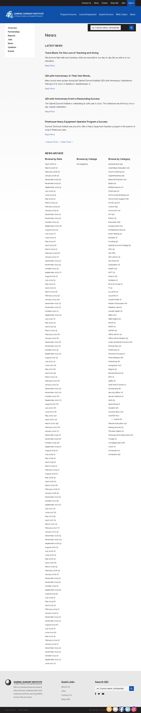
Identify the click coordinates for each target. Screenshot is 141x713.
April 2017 (49, 520)
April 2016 (49, 563)
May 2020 (49, 416)
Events (105, 3)
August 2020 (50, 404)
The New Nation (114, 431)
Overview (12, 28)
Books (110, 183)
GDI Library (113, 257)
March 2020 (50, 423)
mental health (114, 311)
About (132, 14)
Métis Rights (113, 319)
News (96, 3)
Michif (110, 323)
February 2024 (51, 253)
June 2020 (49, 412)
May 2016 (49, 559)
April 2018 (49, 481)
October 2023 (50, 269)
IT (109, 288)
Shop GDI (114, 3)
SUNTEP (111, 416)
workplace (112, 454)
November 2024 (52, 218)
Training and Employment (119, 435)
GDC (110, 249)
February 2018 (51, 489)
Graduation (112, 265)
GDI (109, 253)
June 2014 (49, 632)
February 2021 (51, 381)
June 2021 (49, 365)
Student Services (106, 14)
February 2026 (51, 172)
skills (110, 400)
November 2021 (51, 346)
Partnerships (14, 32)
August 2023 (50, 276)
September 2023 (52, 272)
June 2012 (49, 663)
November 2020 (52, 392)
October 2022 (50, 311)
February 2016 (51, 570)
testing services (114, 427)
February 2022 (51, 334)
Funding (111, 241)
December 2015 (51, 578)
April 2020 (49, 420)
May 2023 (49, 284)
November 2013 (51, 652)
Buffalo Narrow (114, 187)
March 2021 (50, 377)
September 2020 (52, 400)
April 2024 (49, 245)
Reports (11, 36)
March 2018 (50, 485)
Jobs (123, 3)
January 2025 (50, 210)
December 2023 (51, 261)
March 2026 (50, 168)
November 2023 (51, 265)
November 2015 (51, 582)
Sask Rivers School (116, 385)
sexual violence (114, 396)
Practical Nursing (115, 354)
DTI (109, 214)
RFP (110, 377)
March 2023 (50, 292)
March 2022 (50, 330)
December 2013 (51, 648)
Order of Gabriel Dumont (118, 342)
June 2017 (49, 512)
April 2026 (49, 164)
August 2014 (50, 625)
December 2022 (51, 303)
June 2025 (49, 195)
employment (113, 226)
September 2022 (52, 315)
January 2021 (50, 385)
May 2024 (49, 241)
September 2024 (52, 226)
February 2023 (51, 296)
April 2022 (49, 327)
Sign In (131, 3)
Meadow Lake (114, 307)
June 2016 (49, 555)
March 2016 (50, 567)
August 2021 (50, 358)
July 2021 (49, 361)
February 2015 (51, 609)
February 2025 (51, 207)
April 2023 (49, 288)
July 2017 (49, 509)
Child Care (112, 191)
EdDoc (111, 218)
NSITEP (111, 330)
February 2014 (51, 640)
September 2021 (52, 354)
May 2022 (49, 323)
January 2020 (50, 431)
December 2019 (51, 435)
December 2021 (51, 342)
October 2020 (50, 396)
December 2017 (51, 497)
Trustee (111, 439)
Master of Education (116, 303)
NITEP (110, 327)
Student (111, 408)
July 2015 (49, 598)
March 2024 (50, 249)
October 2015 (50, 586)
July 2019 (49, 454)
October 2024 (50, 222)
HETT (110, 272)
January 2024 (50, 257)
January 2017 (50, 532)
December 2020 (52, 389)
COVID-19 (112, 203)
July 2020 (49, 408)
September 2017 (52, 505)
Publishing (112, 361)
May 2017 (49, 516)
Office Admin (113, 334)
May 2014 (49, 636)
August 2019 (50, 450)
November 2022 (51, 307)
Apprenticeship (114, 176)
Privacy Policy (23, 710)
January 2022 (50, 338)
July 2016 (49, 551)
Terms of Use (10, 710)
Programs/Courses (68, 14)
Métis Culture (122, 14)
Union (110, 447)
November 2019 (51, 439)
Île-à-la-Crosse (114, 284)
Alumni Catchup (115, 172)
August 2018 (50, 474)
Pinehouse (112, 350)
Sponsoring (113, 404)
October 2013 (50, 656)
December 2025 (51, 179)
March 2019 (50, 466)
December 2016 (52, 536)
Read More (50, 66)
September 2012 (52, 660)
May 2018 (49, 478)
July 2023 (49, 280)
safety (110, 381)
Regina (111, 369)
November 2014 (51, 621)
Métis (110, 315)
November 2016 (52, 540)
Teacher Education (116, 423)
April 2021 (49, 373)
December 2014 (51, 617)
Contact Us (86, 3)
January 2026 (50, 176)
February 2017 (51, 528)
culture (111, 207)
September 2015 (52, 590)
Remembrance (114, 373)
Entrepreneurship (115, 230)
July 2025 (49, 191)
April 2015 (49, 605)
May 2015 (49, 601)
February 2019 (51, 470)
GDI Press (112, 261)
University (112, 450)
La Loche (112, 292)
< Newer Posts (51, 142)
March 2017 (50, 524)
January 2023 (50, 300)
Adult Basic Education (117, 168)
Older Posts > (67, 142)
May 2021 (49, 369)
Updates (12, 47)
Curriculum (113, 210)
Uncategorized (114, 443)
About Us (65, 687)
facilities (111, 238)
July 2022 (49, 319)
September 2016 (52, 543)
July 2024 (49, 234)
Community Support (116, 199)
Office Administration (117, 338)
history (111, 276)
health (111, 269)
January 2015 (50, 613)
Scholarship (113, 389)
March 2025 (50, 203)
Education (112, 222)
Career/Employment (87, 14)
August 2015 (50, 594)
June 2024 (49, 238)
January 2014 (50, 644)
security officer (114, 392)
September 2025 (52, 187)
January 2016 (50, 574)
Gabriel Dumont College (118, 245)
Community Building (117, 195)
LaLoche (111, 296)
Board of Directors (115, 179)
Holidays (111, 280)
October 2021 (50, 350)
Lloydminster (113, 300)
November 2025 (51, 183)
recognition (113, 365)
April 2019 (49, 462)
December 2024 (52, 214)
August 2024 (50, 230)
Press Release (114, 358)
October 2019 (50, 443)
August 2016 (50, 547)
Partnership (113, 346)
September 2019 (52, 447)
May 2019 (49, 458)
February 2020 (51, 427)
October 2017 (50, 501)
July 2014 (49, 629)
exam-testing (113, 234)
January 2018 (50, 493)
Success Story (114, 412)
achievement (113, 164)
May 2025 (49, 199)
